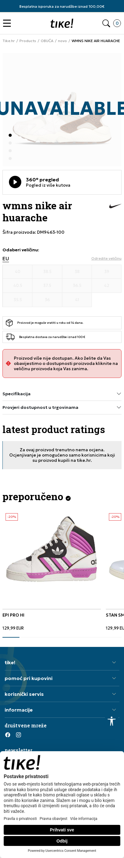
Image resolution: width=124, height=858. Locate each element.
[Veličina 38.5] (47, 272)
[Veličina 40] (17, 272)
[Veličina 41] (77, 300)
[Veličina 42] (107, 286)
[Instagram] (18, 735)
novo (62, 41)
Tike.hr (8, 41)
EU (5, 259)
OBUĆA (47, 41)
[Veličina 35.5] (17, 300)
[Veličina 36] (47, 300)
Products (27, 41)
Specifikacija (62, 394)
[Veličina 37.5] (47, 286)
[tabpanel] (51, 570)
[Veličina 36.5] (77, 286)
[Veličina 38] (77, 272)
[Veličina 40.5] (17, 286)
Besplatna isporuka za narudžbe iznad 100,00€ (62, 6)
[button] (8, 23)
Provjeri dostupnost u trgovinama (62, 407)
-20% (11, 517)
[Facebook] (8, 735)
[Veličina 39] (107, 272)
